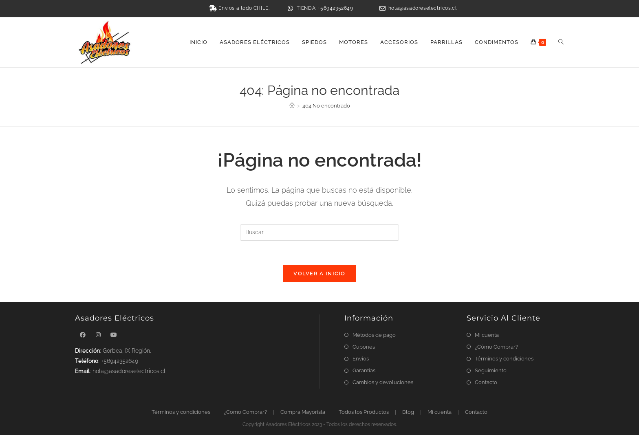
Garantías (364, 370)
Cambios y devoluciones (383, 382)
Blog (408, 412)
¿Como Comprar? (245, 412)
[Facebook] (82, 335)
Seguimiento (491, 370)
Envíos (361, 359)
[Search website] (561, 42)
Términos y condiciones (504, 359)
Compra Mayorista (302, 412)
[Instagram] (98, 335)
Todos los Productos (364, 412)
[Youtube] (113, 335)
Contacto (486, 382)
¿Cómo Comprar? (496, 347)
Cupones (364, 347)
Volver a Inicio (319, 273)
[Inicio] (292, 106)
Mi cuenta (487, 335)
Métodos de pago (374, 335)
